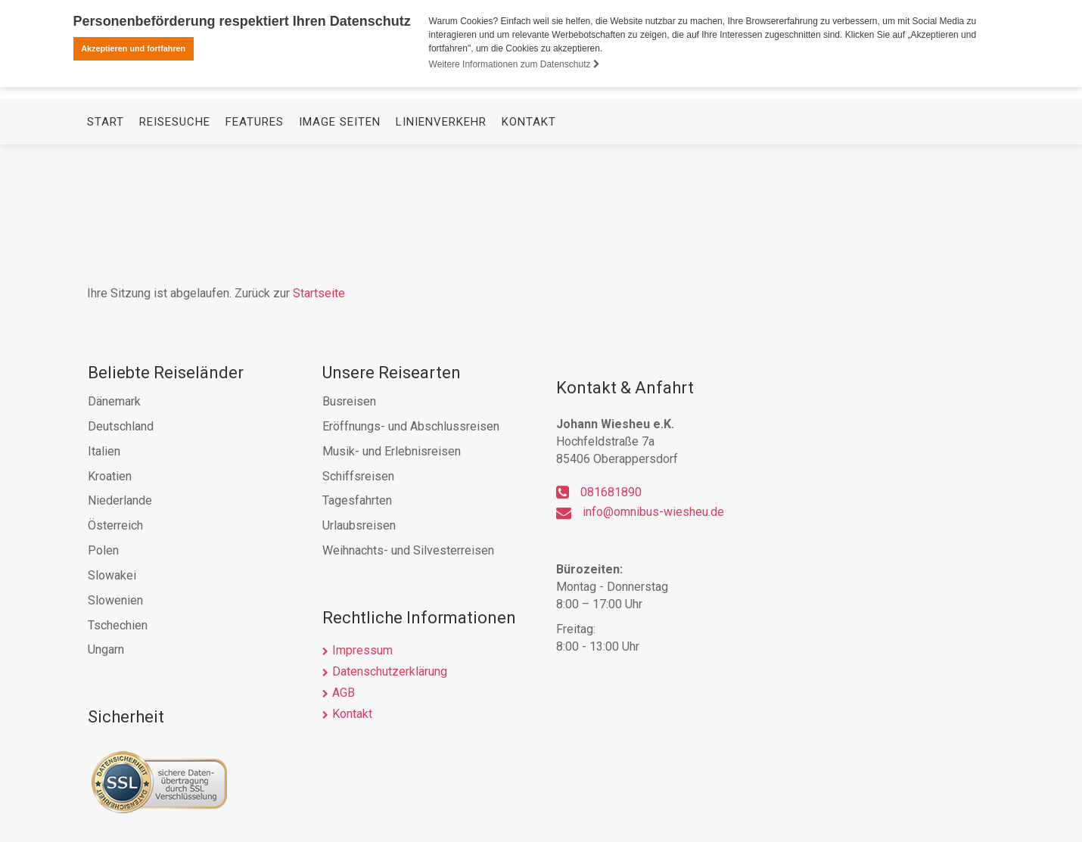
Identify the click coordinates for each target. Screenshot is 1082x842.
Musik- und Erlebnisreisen (391, 451)
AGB (343, 692)
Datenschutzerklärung (389, 671)
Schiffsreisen (358, 476)
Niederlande (120, 500)
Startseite (319, 293)
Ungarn (106, 649)
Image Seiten (340, 246)
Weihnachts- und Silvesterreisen (408, 550)
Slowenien (115, 600)
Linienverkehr (441, 246)
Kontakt (529, 246)
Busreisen (349, 401)
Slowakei (112, 575)
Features (254, 246)
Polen (103, 550)
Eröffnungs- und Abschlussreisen (410, 426)
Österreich (115, 525)
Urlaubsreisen (359, 525)
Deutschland (121, 426)
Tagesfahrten (357, 500)
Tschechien (118, 625)
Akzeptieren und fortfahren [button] (133, 48)
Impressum (362, 650)
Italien (104, 451)
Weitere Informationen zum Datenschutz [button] (514, 64)
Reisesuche (174, 246)
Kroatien (110, 476)
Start (105, 246)
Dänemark (114, 401)
